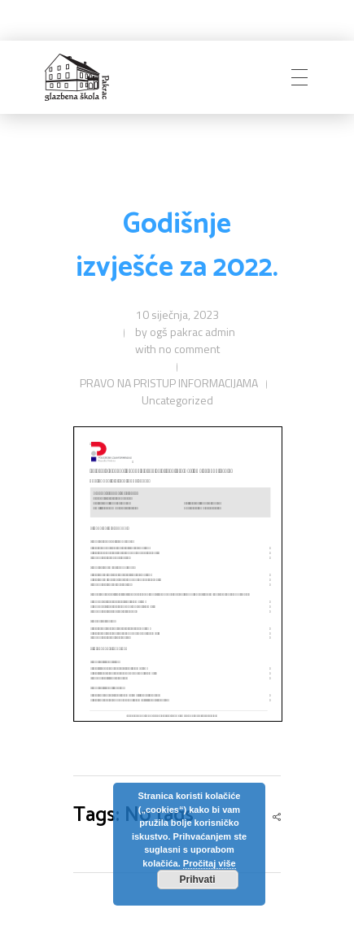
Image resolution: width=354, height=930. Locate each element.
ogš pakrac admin (192, 331)
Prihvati (197, 879)
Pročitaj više (209, 863)
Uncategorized (177, 399)
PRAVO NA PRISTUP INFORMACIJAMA (169, 382)
